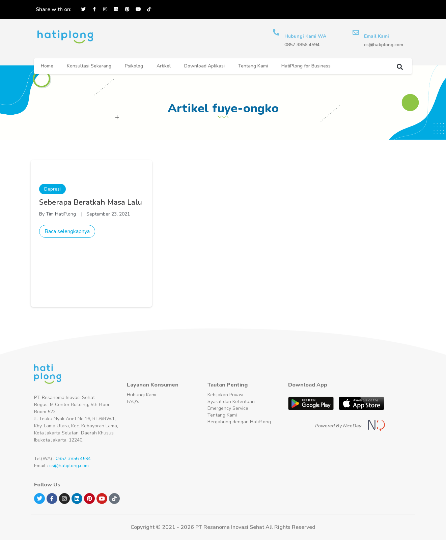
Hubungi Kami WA (306, 36)
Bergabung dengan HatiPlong (239, 422)
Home (47, 66)
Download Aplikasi (204, 66)
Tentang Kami (253, 66)
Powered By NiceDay (338, 426)
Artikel (164, 66)
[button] (399, 66)
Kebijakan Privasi (225, 395)
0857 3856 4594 (73, 458)
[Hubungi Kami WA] (276, 32)
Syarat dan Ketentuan (231, 401)
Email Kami (376, 36)
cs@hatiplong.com (69, 465)
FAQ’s (133, 401)
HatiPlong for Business (306, 66)
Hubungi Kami (141, 395)
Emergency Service (227, 408)
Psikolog (134, 66)
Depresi (52, 189)
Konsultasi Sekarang (89, 66)
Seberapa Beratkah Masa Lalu (90, 202)
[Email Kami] (356, 32)
